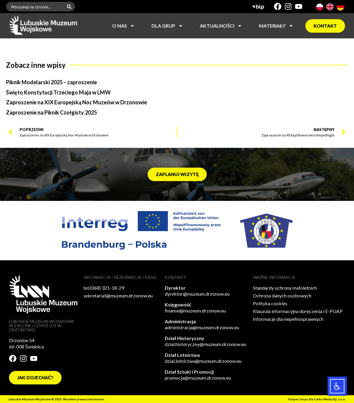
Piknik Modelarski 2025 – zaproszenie (51, 82)
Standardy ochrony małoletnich (285, 288)
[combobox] (34, 6)
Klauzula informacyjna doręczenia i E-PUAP (298, 311)
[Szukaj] (70, 6)
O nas (123, 25)
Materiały (276, 25)
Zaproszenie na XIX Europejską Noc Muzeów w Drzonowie (76, 102)
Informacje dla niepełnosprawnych (288, 319)
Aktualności (221, 25)
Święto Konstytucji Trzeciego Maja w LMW (58, 92)
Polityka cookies (270, 303)
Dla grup (167, 25)
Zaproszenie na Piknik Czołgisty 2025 (51, 112)
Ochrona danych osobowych (282, 295)
